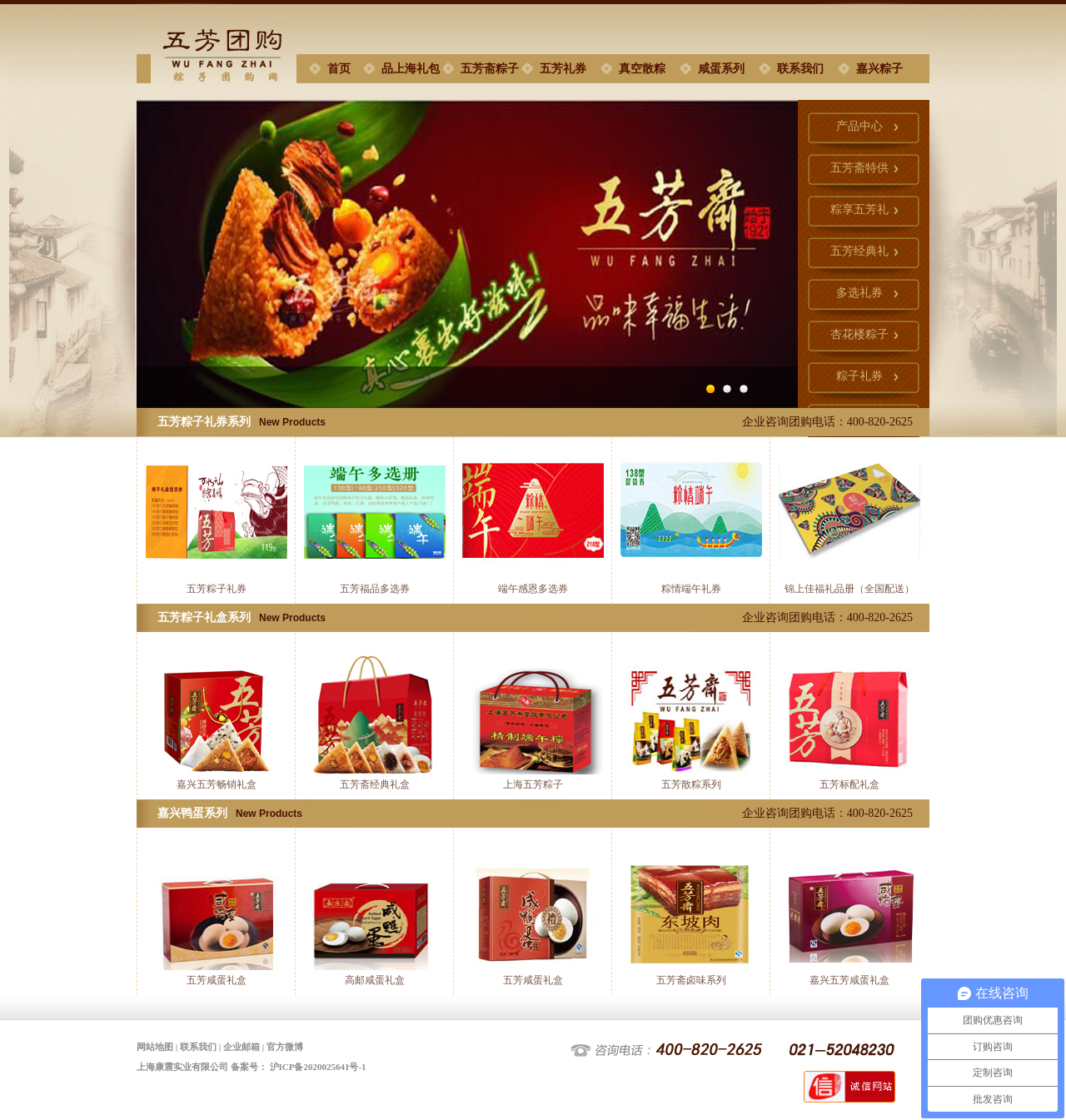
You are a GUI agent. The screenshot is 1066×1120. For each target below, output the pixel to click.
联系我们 (800, 68)
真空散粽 (642, 68)
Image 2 (731, 389)
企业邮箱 (241, 1047)
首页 (339, 68)
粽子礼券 (859, 376)
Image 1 (714, 389)
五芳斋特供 (859, 168)
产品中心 (859, 126)
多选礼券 (859, 292)
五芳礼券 (563, 68)
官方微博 (284, 1047)
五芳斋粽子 (490, 68)
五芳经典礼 (859, 251)
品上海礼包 (410, 68)
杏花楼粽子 (859, 334)
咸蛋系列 (721, 68)
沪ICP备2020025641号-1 (318, 1067)
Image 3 (748, 389)
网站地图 (155, 1047)
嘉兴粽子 (879, 68)
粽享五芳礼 (859, 209)
